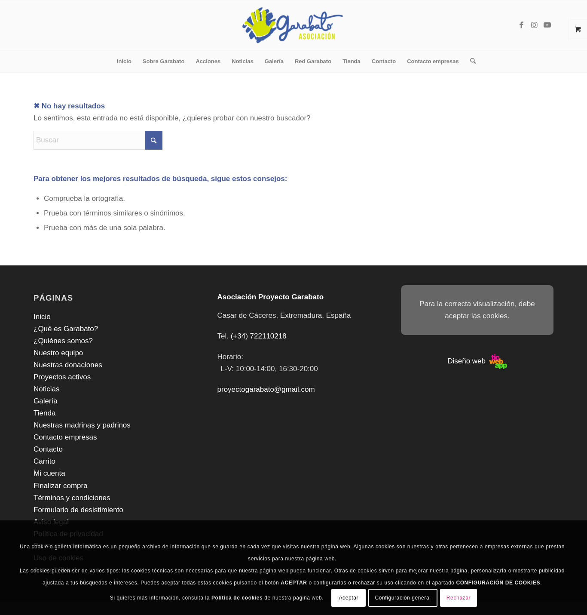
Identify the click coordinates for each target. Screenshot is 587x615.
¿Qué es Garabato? (66, 329)
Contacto (48, 449)
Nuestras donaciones (68, 365)
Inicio (42, 317)
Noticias (46, 389)
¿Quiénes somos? (63, 341)
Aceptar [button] (348, 598)
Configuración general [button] (403, 598)
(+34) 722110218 (259, 336)
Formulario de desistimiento (78, 510)
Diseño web (477, 361)
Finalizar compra (61, 486)
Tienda (44, 413)
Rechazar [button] (458, 598)
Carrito (44, 461)
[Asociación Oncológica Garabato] (293, 25)
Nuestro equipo (58, 353)
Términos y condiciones (72, 498)
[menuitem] (124, 61)
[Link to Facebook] (521, 25)
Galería (46, 401)
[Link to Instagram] (534, 25)
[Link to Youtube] (547, 25)
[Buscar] (470, 61)
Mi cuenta (49, 473)
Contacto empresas (65, 437)
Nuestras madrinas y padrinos (82, 425)
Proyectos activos (62, 377)
